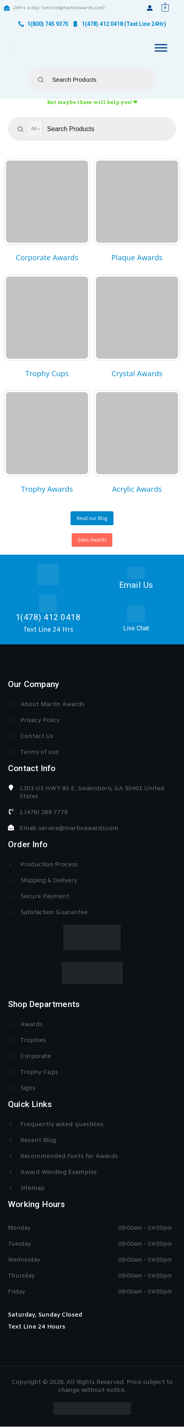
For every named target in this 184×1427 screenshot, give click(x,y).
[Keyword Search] (96, 79)
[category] (47, 202)
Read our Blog (92, 518)
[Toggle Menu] (161, 47)
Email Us (136, 585)
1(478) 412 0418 (48, 617)
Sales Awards (92, 539)
